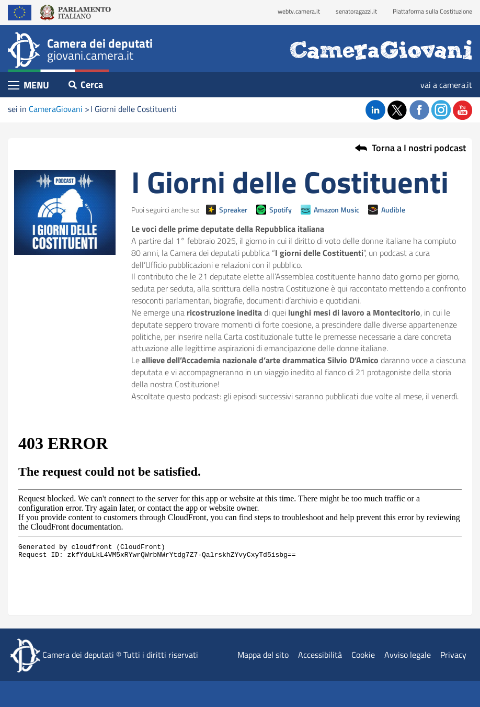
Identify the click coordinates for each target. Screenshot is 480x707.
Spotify (280, 209)
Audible (393, 209)
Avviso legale (407, 654)
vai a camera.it (446, 84)
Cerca (85, 84)
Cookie (363, 654)
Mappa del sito (263, 654)
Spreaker (233, 209)
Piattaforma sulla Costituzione (432, 11)
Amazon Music (336, 209)
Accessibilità (320, 654)
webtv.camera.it (299, 11)
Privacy (453, 654)
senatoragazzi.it (356, 11)
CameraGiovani (56, 109)
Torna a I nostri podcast (419, 148)
